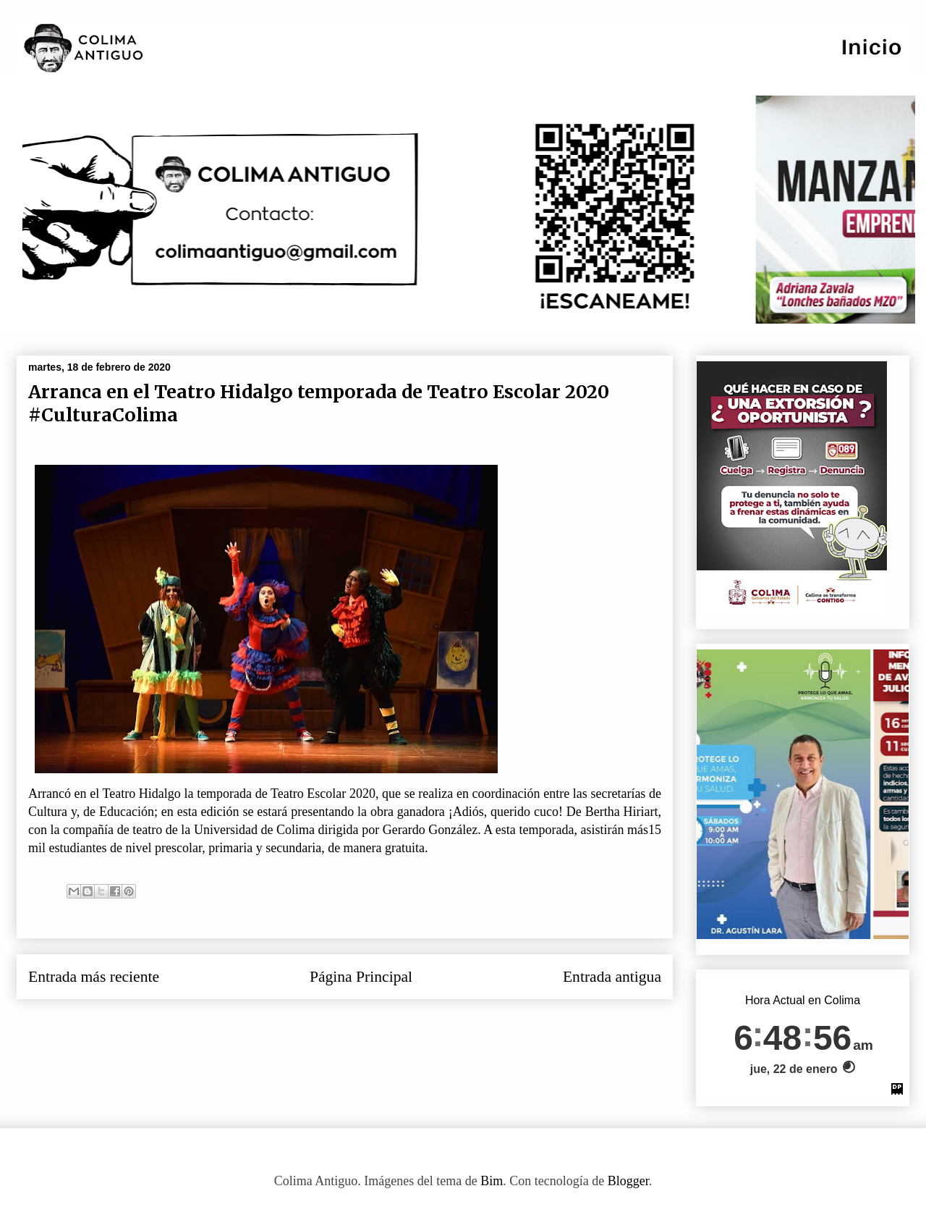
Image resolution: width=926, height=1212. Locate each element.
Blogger (628, 1181)
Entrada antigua (612, 976)
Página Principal (361, 976)
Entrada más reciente (93, 976)
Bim (491, 1181)
